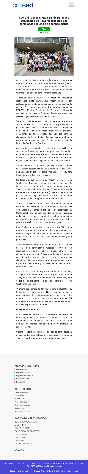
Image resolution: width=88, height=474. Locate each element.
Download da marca (22, 411)
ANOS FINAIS (20, 425)
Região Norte (21, 369)
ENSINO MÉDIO (20, 437)
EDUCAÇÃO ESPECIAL (23, 443)
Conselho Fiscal (20, 402)
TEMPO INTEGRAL (22, 428)
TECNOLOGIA (20, 440)
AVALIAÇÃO (19, 450)
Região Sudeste (22, 379)
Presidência (19, 399)
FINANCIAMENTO (21, 434)
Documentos (19, 408)
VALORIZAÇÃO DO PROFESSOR (27, 431)
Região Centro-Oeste (24, 375)
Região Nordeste (23, 372)
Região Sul (20, 382)
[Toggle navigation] (71, 5)
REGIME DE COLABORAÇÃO (25, 422)
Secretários (19, 395)
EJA (16, 447)
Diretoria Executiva (22, 405)
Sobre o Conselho (21, 392)
